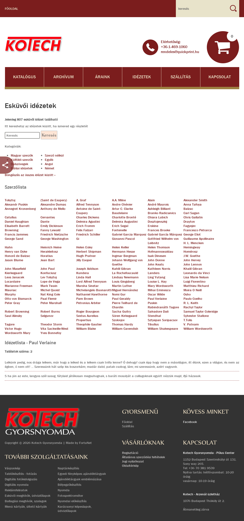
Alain (151, 200)
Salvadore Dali (158, 311)
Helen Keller (120, 247)
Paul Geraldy (121, 298)
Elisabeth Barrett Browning (17, 228)
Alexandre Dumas (53, 204)
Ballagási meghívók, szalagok (25, 501)
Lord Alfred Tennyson (91, 281)
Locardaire (12, 281)
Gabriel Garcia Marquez (129, 234)
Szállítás (181, 77)
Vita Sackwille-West (54, 328)
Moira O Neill (192, 290)
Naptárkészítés (68, 468)
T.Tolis (187, 320)
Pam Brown (84, 298)
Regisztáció (130, 453)
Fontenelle (119, 230)
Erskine (153, 226)
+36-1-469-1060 (174, 46)
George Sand (14, 238)
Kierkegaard (13, 273)
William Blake (86, 328)
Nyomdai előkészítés (72, 501)
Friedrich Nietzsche (54, 234)
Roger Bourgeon (87, 311)
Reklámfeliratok (16, 490)
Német (49, 168)
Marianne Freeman (18, 286)
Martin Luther (122, 286)
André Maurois (158, 204)
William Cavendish (125, 328)
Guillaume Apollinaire (198, 238)
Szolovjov (118, 320)
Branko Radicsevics (162, 213)
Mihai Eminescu (159, 290)
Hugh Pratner (86, 256)
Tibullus (153, 324)
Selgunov (47, 316)
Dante (45, 221)
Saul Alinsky (13, 316)
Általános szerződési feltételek (143, 457)
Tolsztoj (10, 200)
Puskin (152, 303)
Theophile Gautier (89, 324)
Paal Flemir (49, 298)
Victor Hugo (13, 328)
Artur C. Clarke (122, 208)
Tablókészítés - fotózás (21, 474)
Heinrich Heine (51, 247)
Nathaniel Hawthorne (91, 294)
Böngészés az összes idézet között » (30, 175)
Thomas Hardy (122, 324)
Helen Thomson (159, 247)
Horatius (47, 256)
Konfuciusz (48, 273)
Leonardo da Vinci (196, 273)
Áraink (102, 77)
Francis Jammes (16, 234)
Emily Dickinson (52, 226)
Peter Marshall (51, 303)
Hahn (9, 247)
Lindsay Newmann (125, 277)
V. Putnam (191, 324)
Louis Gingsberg (123, 281)
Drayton (189, 221)
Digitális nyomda (17, 484)
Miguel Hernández (125, 290)
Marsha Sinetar (87, 286)
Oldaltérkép (130, 465)
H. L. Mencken (193, 243)
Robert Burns (50, 311)
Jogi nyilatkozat (133, 461)
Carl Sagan (191, 213)
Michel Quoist (50, 290)
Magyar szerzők (22, 155)
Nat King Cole (50, 294)
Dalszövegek (19, 164)
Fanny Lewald (51, 230)
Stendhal (154, 316)
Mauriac (11, 290)
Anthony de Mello (53, 208)
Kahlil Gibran (121, 268)
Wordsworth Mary (17, 333)
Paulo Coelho (192, 298)
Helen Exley (84, 247)
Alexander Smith (195, 200)
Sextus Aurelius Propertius (87, 318)
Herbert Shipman (88, 251)
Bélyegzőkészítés (69, 484)
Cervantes (48, 217)
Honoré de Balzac (17, 256)
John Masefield (15, 268)
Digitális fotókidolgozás (21, 479)
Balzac (188, 208)
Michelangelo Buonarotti (94, 290)
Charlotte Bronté (124, 217)
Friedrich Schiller (88, 234)
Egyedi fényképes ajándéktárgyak (82, 474)
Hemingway (191, 247)
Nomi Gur (119, 294)
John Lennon (192, 264)
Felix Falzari (84, 230)
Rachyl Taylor (193, 307)
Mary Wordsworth (160, 286)
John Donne (156, 260)
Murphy (10, 294)
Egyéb (49, 159)
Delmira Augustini (124, 221)
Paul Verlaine (157, 298)
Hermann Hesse (123, 251)
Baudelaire (120, 213)
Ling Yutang (156, 277)
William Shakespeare (163, 328)
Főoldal (11, 8)
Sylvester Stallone (196, 316)
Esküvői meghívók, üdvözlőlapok (27, 495)
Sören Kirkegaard (124, 316)
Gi (77, 238)
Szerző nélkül (54, 155)
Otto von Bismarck (18, 298)
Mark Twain (49, 286)
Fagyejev (189, 226)
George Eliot (192, 234)
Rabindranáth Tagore (163, 307)
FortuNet (85, 443)
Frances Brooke (159, 230)
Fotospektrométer (70, 495)
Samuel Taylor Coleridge (200, 311)
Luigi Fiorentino (194, 281)
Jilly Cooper (84, 260)
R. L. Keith (190, 303)
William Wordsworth (197, 328)
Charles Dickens (87, 217)
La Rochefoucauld (125, 273)
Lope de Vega (50, 281)
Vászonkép (12, 468)
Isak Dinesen (157, 256)
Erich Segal (120, 226)
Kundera (82, 273)
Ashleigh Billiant (159, 208)
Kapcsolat (219, 77)
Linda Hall (83, 277)
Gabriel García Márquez (165, 234)
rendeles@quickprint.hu (180, 51)
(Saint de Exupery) (54, 200)
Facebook (190, 422)
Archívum (63, 77)
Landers (153, 273)
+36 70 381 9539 (201, 468)
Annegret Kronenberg (20, 208)
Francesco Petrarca (197, 230)
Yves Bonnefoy (51, 333)
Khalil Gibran (192, 268)
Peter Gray (12, 303)
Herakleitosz (49, 251)
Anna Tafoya (192, 204)
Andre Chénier (122, 204)
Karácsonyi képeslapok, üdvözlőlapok (75, 508)
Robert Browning (17, 311)
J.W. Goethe (191, 256)
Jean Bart (48, 260)
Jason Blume (14, 260)
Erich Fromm (85, 226)
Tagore (10, 324)
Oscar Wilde (156, 294)
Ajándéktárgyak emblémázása (80, 479)
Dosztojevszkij (157, 221)
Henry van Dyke (16, 251)
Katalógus (24, 77)
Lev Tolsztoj (49, 277)
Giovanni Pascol (123, 238)
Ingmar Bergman (124, 256)
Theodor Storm (51, 324)
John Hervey (192, 260)
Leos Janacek (14, 277)
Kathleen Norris (159, 268)
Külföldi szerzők (22, 159)
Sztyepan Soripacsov (163, 320)
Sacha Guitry (121, 311)
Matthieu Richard (196, 286)
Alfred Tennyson (87, 204)
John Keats (156, 264)
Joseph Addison (87, 268)
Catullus (10, 217)
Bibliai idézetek (21, 168)
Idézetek (141, 77)
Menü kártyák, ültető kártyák (26, 506)
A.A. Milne (119, 200)
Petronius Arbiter (88, 303)
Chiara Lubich (158, 217)
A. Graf (81, 200)
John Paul (48, 268)
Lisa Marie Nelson (196, 277)
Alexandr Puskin (16, 204)
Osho (187, 294)
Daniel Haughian (17, 221)
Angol (49, 164)
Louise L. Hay (157, 281)
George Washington (55, 238)
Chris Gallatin (193, 217)
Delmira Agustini (88, 221)
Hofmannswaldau (160, 251)
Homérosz (190, 251)
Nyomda (64, 490)
